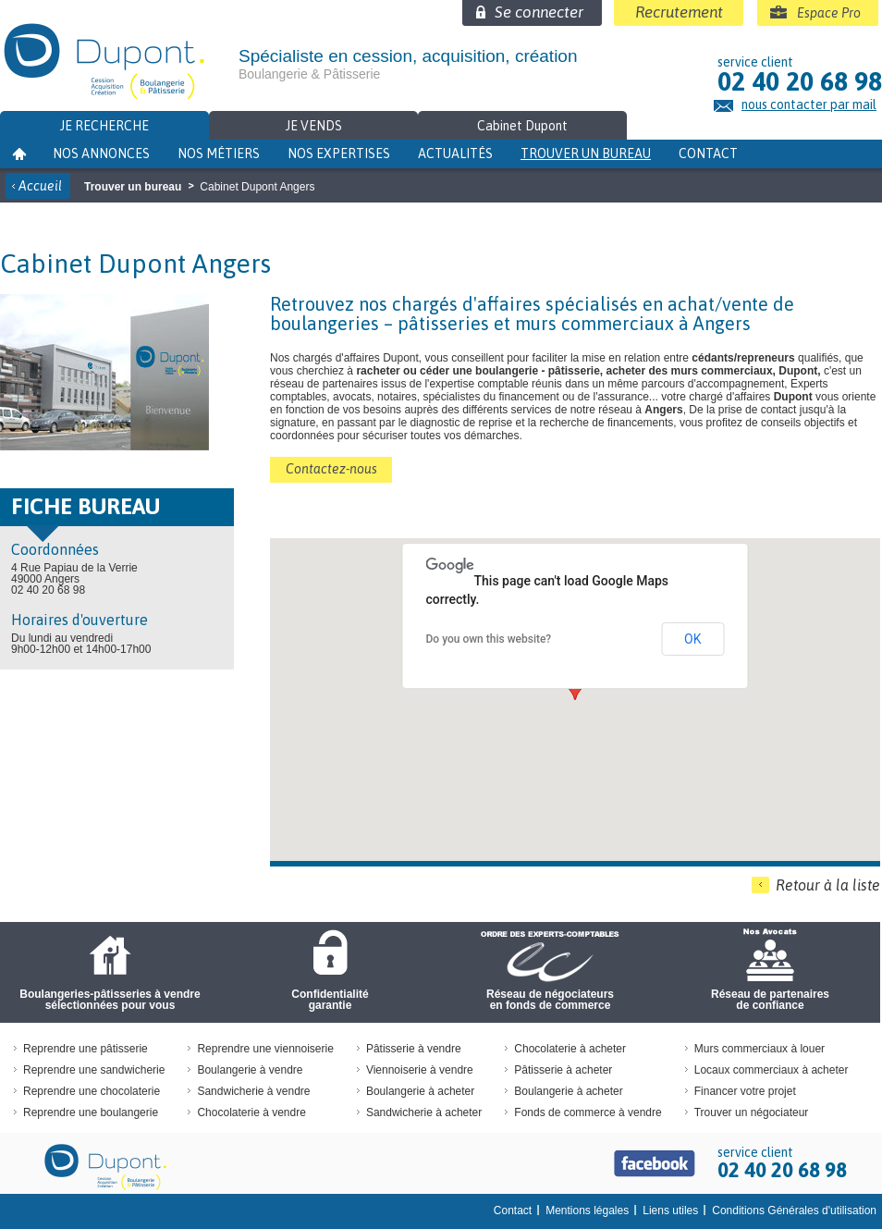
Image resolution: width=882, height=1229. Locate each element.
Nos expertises (339, 153)
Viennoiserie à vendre (419, 1069)
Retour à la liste (828, 885)
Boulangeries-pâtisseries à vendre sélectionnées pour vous (109, 1000)
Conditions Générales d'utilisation (794, 1210)
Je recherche (104, 125)
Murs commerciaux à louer (759, 1048)
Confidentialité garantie (329, 1000)
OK (692, 639)
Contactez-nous (331, 468)
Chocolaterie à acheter (570, 1048)
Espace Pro (829, 13)
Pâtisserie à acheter (563, 1069)
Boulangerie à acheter (420, 1091)
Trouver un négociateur (751, 1112)
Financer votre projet (745, 1091)
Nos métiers (219, 153)
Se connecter (539, 12)
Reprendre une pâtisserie (85, 1048)
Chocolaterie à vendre (251, 1112)
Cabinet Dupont (522, 125)
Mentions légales (587, 1210)
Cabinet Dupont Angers (257, 186)
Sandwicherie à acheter (424, 1112)
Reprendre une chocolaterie (91, 1091)
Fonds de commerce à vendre (587, 1112)
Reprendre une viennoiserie (265, 1048)
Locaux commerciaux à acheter (771, 1069)
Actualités (455, 153)
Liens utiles (670, 1210)
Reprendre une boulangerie (90, 1112)
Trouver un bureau (586, 153)
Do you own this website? (489, 639)
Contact (708, 153)
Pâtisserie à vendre (413, 1048)
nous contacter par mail (808, 105)
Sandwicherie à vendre (253, 1091)
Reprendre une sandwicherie (94, 1069)
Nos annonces (101, 153)
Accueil (40, 185)
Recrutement (679, 12)
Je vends (314, 125)
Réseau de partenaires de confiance (770, 1000)
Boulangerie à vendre (249, 1069)
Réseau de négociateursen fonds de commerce (550, 1000)
